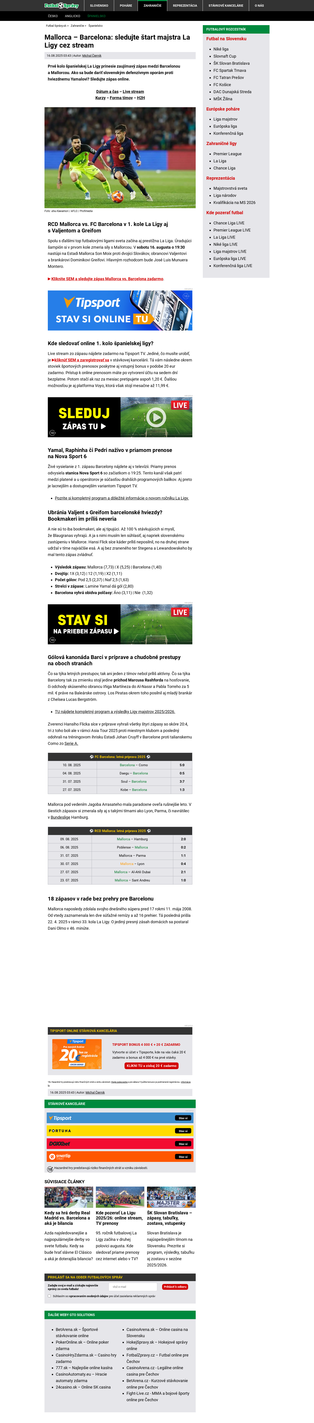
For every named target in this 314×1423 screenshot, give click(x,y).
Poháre (126, 5)
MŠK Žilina (222, 175)
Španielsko (96, 16)
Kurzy (100, 97)
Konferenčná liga (228, 209)
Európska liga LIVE (229, 334)
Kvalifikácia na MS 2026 (234, 278)
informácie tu (139, 1367)
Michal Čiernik (91, 55)
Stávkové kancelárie (226, 5)
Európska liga (225, 202)
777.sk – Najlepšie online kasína (84, 1291)
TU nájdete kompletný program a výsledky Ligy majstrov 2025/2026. (115, 711)
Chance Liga (224, 244)
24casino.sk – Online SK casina (83, 1310)
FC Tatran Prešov (228, 153)
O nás (259, 5)
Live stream (133, 91)
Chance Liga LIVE (228, 299)
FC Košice (222, 160)
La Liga (219, 237)
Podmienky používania (144, 1406)
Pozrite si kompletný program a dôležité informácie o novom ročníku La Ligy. (122, 498)
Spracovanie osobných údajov (195, 1406)
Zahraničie (152, 5)
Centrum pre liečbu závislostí (243, 1392)
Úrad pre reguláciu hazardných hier (150, 1392)
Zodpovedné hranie (199, 1392)
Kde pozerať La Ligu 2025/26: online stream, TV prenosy (119, 1141)
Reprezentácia (185, 5)
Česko (53, 16)
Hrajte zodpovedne (119, 1082)
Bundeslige (60, 817)
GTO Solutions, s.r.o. (79, 1412)
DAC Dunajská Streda (232, 167)
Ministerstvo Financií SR (96, 1392)
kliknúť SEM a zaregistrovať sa (81, 360)
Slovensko (99, 5)
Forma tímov (121, 97)
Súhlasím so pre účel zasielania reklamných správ (104, 1219)
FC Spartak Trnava (229, 146)
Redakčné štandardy (100, 1406)
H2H (141, 97)
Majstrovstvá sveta (230, 264)
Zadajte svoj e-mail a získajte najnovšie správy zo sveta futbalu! (73, 1210)
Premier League (227, 230)
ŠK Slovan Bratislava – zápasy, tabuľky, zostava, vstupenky (169, 1141)
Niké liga (221, 125)
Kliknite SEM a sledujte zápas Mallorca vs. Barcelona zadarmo (107, 278)
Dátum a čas (107, 91)
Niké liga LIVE (225, 320)
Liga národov (224, 271)
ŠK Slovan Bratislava (231, 139)
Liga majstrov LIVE (229, 327)
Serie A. (71, 743)
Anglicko (72, 16)
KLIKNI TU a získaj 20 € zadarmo (151, 1066)
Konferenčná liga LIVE (232, 341)
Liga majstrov (225, 195)
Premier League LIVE (232, 306)
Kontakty (68, 1406)
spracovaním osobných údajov (88, 1219)
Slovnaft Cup (224, 132)
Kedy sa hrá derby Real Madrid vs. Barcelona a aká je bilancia (67, 1141)
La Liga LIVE (224, 313)
